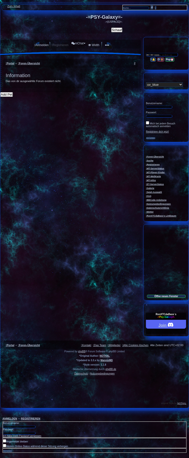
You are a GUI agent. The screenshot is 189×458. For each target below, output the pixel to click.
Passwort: (8, 429)
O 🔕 (161, 59)
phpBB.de (110, 369)
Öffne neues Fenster (166, 296)
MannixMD (106, 360)
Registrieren (30, 418)
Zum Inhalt (13, 6)
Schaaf (117, 30)
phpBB (81, 351)
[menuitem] (40, 45)
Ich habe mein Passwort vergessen (22, 436)
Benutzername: (11, 423)
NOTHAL (105, 356)
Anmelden (9, 418)
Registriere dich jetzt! (157, 131)
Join (165, 324)
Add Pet (6, 94)
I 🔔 (153, 59)
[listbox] (164, 84)
